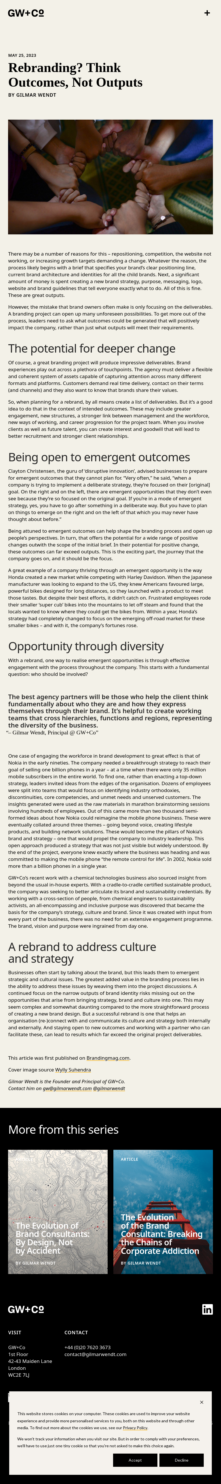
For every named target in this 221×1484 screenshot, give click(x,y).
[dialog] (110, 1433)
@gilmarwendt (109, 1088)
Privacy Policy (135, 1427)
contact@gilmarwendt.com (95, 1354)
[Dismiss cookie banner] (202, 1403)
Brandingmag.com (108, 1058)
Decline (181, 1460)
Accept (135, 1460)
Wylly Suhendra (73, 1069)
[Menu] (207, 13)
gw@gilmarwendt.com (67, 1088)
